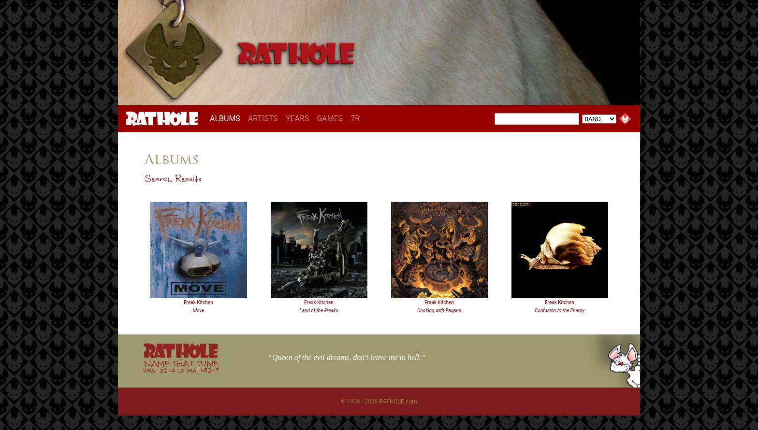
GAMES (330, 118)
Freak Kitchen (198, 302)
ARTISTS (263, 118)
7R (355, 118)
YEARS (297, 118)
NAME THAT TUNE (181, 366)
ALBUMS (227, 118)
